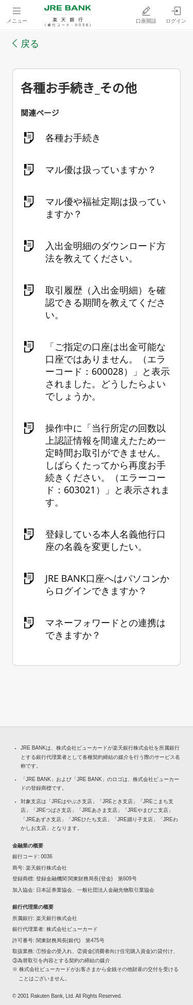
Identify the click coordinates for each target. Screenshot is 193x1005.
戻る (30, 43)
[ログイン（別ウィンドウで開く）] (176, 14)
